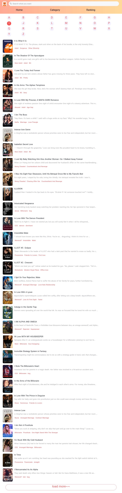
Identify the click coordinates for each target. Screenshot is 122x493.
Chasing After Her (33, 181)
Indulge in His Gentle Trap (25, 307)
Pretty (25, 78)
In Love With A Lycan (23, 292)
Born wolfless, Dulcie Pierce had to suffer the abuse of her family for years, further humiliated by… (53, 281)
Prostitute (26, 432)
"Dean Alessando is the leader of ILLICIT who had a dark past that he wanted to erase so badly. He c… (55, 251)
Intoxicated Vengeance (24, 203)
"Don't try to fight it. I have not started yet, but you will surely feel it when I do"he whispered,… (51, 222)
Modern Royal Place (31, 270)
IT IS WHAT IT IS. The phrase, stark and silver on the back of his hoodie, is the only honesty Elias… (54, 44)
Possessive (19, 255)
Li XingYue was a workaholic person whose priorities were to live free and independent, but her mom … (55, 133)
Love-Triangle (33, 122)
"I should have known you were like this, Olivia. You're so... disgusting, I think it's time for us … (52, 237)
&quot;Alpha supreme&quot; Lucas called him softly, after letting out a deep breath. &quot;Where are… (55, 296)
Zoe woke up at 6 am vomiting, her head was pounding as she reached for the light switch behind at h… (56, 458)
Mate (34, 240)
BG (30, 63)
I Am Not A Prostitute (23, 425)
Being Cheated (20, 166)
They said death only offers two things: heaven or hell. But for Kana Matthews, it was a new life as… (54, 473)
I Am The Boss (20, 115)
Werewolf (18, 240)
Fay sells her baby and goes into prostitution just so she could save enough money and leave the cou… (55, 399)
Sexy (25, 93)
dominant (29, 226)
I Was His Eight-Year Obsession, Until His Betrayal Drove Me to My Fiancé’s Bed (48, 174)
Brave (17, 403)
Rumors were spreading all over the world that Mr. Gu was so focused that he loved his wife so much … (56, 310)
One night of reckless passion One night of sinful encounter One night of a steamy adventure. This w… (55, 103)
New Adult (18, 63)
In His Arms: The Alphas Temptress (29, 85)
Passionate (28, 462)
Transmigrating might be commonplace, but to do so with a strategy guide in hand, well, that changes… (55, 355)
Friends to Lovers (30, 255)
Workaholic (19, 270)
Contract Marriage (42, 418)
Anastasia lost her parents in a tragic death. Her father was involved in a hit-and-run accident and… (54, 370)
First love (42, 255)
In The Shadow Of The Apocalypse (29, 55)
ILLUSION (18, 189)
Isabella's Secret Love (23, 144)
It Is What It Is (20, 41)
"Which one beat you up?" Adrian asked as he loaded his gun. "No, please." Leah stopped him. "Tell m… (55, 266)
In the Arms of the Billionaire (26, 381)
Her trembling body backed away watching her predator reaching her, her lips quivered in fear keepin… (55, 207)
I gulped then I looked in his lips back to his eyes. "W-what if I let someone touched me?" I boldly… (54, 192)
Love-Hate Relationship (46, 285)
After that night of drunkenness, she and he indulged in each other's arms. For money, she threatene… (55, 384)
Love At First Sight (30, 299)
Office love (44, 270)
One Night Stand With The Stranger (45, 432)
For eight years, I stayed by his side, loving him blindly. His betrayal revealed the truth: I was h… (52, 177)
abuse (17, 211)
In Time (17, 455)
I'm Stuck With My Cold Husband (28, 440)
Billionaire (24, 211)
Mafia (17, 122)
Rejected (26, 329)
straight (37, 462)
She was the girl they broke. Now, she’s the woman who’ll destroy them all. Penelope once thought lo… (55, 89)
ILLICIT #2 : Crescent (23, 262)
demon (21, 226)
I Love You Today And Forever (27, 70)
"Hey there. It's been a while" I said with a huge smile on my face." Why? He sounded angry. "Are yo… (54, 118)
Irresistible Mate (21, 233)
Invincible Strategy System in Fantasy (30, 351)
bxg (30, 211)
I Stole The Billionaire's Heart (26, 366)
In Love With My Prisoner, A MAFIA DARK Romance (36, 100)
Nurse (17, 418)
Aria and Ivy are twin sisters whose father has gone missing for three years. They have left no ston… (54, 74)
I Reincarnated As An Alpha (26, 469)
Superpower (35, 329)
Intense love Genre (22, 129)
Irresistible (27, 240)
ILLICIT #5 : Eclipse (22, 248)
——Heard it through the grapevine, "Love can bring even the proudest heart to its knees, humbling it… (55, 148)
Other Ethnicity (33, 48)
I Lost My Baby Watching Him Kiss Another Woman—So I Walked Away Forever (48, 159)
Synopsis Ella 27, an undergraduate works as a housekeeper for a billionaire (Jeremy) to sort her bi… (54, 340)
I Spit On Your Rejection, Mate (27, 277)
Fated (40, 299)
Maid (16, 344)
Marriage (23, 122)
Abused (17, 107)
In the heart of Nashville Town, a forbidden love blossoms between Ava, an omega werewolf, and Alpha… (56, 325)
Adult (16, 48)
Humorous (24, 403)
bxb (24, 477)
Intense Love (19, 410)
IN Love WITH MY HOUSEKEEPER (28, 336)
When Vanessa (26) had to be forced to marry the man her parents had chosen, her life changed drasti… (56, 444)
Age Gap (30, 107)
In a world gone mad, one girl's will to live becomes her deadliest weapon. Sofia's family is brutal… (53, 59)
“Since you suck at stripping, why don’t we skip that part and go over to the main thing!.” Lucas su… (54, 429)
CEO (16, 226)
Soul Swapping (33, 344)
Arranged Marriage (30, 285)
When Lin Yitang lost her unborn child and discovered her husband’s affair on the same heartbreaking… (55, 163)
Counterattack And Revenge (37, 166)
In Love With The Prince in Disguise (29, 396)
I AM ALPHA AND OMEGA (25, 322)
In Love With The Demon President (29, 218)
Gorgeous (23, 48)
